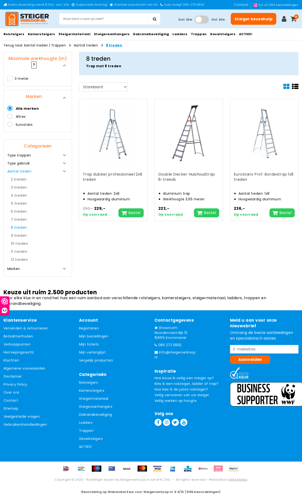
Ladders (85, 422)
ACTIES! (85, 446)
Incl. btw (218, 19)
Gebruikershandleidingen (25, 424)
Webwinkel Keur (121, 492)
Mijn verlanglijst (92, 352)
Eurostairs (24, 124)
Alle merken (27, 108)
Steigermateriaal (94, 398)
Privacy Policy (15, 384)
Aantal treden (86, 45)
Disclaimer (13, 376)
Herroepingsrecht (19, 352)
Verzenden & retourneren (26, 328)
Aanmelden (250, 359)
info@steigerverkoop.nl (175, 355)
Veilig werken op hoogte (176, 400)
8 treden (114, 45)
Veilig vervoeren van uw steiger (182, 395)
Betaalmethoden (18, 336)
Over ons (11, 392)
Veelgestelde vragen (22, 416)
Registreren (89, 328)
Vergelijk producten (96, 360)
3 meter (22, 78)
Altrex (21, 116)
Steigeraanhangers (95, 406)
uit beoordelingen (275, 5)
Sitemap (11, 408)
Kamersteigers (91, 390)
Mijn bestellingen (93, 336)
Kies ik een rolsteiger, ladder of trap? (186, 383)
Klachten (11, 360)
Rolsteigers (88, 382)
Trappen (58, 45)
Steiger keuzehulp (254, 19)
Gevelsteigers (91, 438)
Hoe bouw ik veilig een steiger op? (184, 378)
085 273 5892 (168, 345)
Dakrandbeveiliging (95, 414)
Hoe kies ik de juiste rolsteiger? (181, 389)
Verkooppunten (17, 344)
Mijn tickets (89, 344)
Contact (242, 4)
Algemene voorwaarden (25, 368)
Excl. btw (185, 19)
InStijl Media (237, 479)
